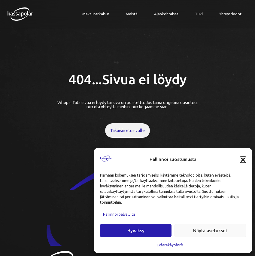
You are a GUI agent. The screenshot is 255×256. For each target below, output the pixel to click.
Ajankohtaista (166, 14)
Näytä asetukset (210, 230)
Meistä (132, 14)
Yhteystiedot (230, 14)
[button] (243, 160)
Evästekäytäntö (170, 245)
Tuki (199, 14)
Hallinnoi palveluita (119, 214)
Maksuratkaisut (95, 14)
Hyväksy (135, 230)
